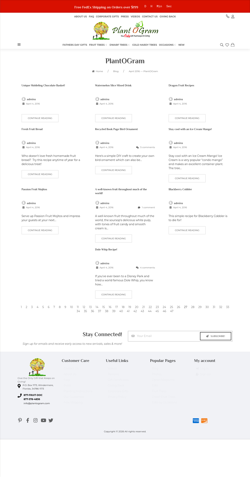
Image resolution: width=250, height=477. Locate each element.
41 (128, 311)
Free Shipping (73, 404)
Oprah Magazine (163, 381)
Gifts (155, 387)
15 (103, 307)
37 (99, 311)
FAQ (91, 16)
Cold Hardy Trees (144, 44)
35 (85, 311)
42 (135, 311)
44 (150, 311)
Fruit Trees (98, 44)
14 (97, 307)
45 (157, 311)
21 (143, 307)
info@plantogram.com (37, 403)
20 (136, 307)
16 (110, 307)
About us (80, 16)
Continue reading (40, 118)
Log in (202, 370)
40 (121, 311)
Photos (157, 376)
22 (150, 307)
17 (116, 307)
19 (129, 307)
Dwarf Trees (120, 44)
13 (90, 307)
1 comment (146, 207)
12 (84, 307)
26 (178, 307)
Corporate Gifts (107, 16)
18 (123, 307)
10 (71, 307)
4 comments (145, 267)
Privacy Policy (117, 398)
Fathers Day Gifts (74, 44)
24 (164, 307)
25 (171, 307)
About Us (70, 376)
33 (227, 307)
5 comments (145, 147)
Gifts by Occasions (164, 404)
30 (207, 307)
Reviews (113, 376)
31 (214, 307)
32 (220, 307)
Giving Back (168, 16)
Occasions (168, 44)
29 (199, 307)
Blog (155, 370)
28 (192, 307)
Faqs (67, 381)
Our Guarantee (74, 398)
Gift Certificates (118, 381)
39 (113, 311)
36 (92, 311)
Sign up (203, 376)
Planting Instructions (78, 393)
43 (142, 311)
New (181, 44)
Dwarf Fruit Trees (163, 398)
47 (171, 311)
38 (106, 311)
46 (164, 311)
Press (125, 16)
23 (157, 307)
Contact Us (150, 16)
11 (78, 307)
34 (78, 311)
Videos (135, 16)
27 (185, 307)
